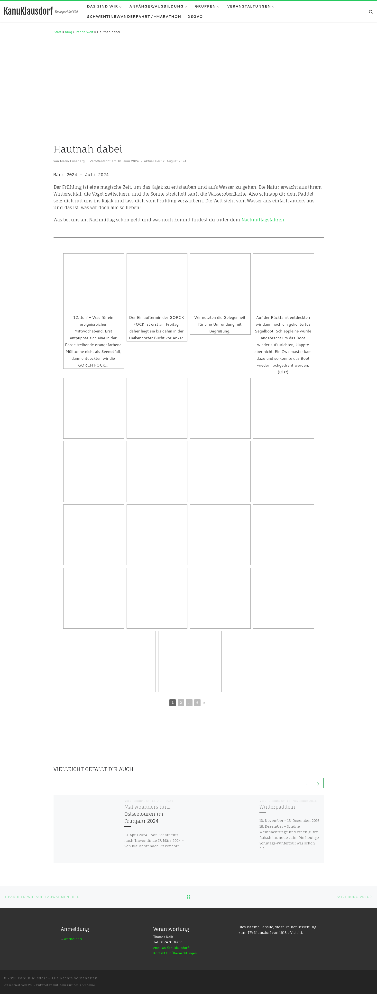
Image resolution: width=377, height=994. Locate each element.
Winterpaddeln (277, 807)
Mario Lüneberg (72, 161)
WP (30, 985)
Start (58, 31)
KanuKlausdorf (32, 978)
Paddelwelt (84, 31)
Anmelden (73, 939)
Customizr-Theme (81, 985)
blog (68, 31)
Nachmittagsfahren (262, 219)
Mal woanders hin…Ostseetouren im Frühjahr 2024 (148, 814)
